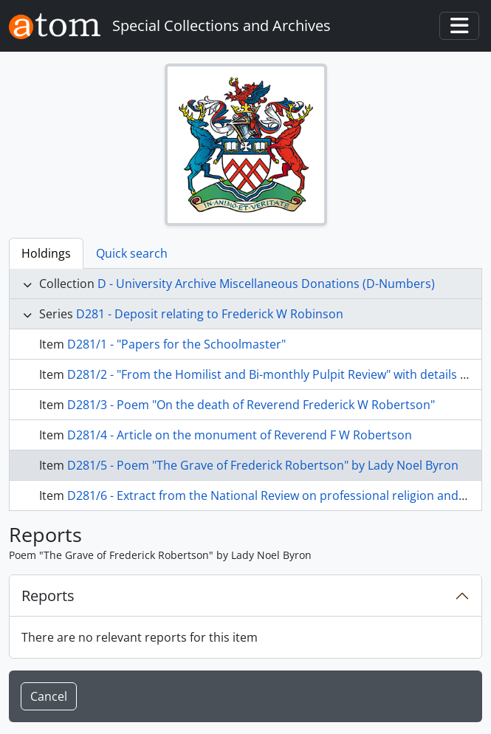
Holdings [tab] (46, 253)
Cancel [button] (48, 696)
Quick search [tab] (132, 253)
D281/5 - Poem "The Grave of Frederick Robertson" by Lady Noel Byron (263, 465)
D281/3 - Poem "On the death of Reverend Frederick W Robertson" (251, 405)
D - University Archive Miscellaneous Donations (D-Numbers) (266, 283)
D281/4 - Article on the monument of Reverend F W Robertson (239, 435)
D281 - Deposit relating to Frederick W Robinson (209, 314)
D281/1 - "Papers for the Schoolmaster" (176, 344)
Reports (48, 596)
